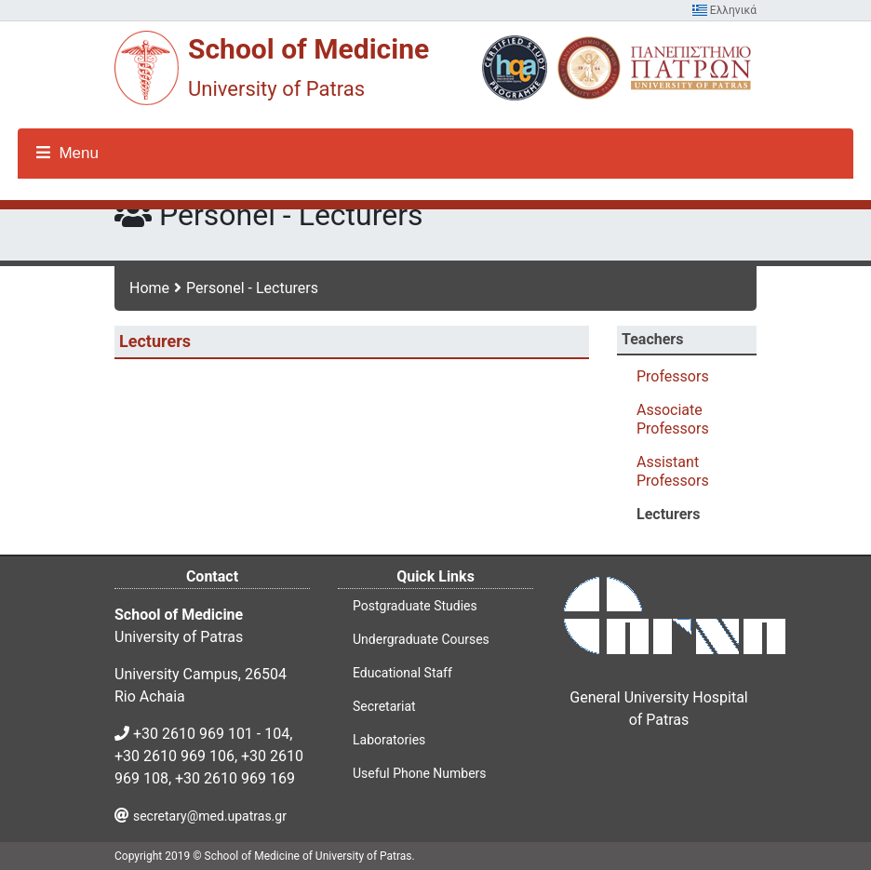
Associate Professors (672, 419)
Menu (67, 153)
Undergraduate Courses (421, 639)
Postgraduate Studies (415, 605)
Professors (672, 376)
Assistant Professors (672, 471)
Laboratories (389, 739)
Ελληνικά (724, 10)
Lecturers (668, 514)
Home (149, 288)
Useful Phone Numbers (420, 773)
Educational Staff (402, 672)
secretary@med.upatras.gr (210, 816)
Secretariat (384, 706)
